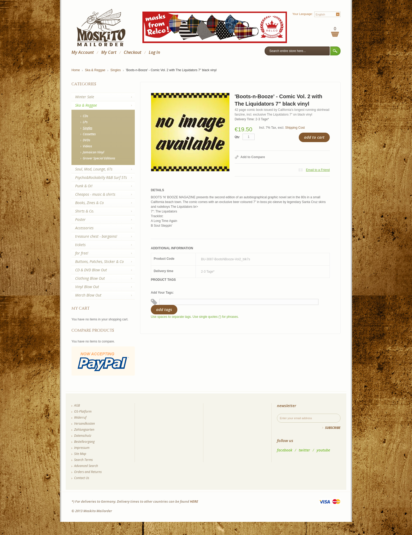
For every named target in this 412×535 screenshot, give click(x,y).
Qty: (237, 136)
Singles (115, 70)
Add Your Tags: (162, 292)
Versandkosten (84, 423)
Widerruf (80, 417)
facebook (284, 450)
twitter (304, 450)
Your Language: (302, 13)
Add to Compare (252, 157)
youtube (323, 450)
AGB (77, 405)
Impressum (81, 447)
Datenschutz (82, 435)
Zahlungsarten (84, 429)
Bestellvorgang (84, 441)
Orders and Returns (88, 472)
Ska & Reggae (95, 70)
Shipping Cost (295, 127)
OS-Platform (82, 411)
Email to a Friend (318, 170)
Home (75, 70)
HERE (194, 501)
